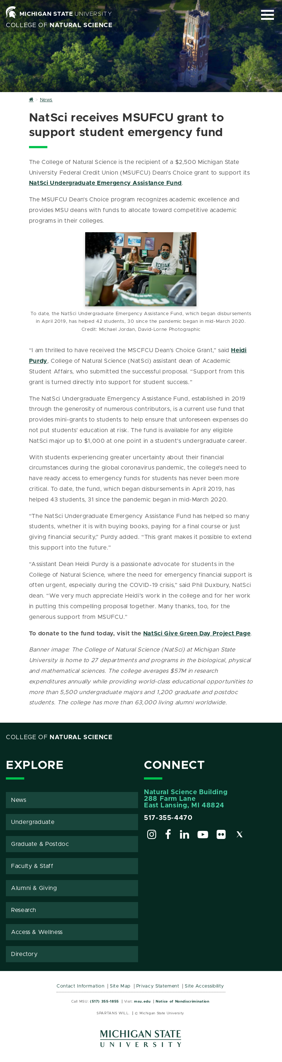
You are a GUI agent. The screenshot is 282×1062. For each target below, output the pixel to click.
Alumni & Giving (34, 888)
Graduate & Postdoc (40, 844)
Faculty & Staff (32, 866)
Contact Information (80, 986)
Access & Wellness (37, 932)
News (18, 800)
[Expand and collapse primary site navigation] (267, 14)
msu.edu (142, 1001)
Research (23, 910)
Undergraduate (32, 822)
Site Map (120, 986)
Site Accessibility (204, 986)
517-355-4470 (168, 818)
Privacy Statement (158, 986)
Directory (24, 954)
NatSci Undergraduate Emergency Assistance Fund (105, 183)
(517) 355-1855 (104, 1001)
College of (59, 25)
